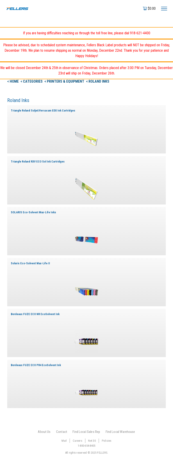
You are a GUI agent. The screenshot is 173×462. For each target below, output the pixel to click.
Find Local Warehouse (120, 432)
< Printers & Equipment (64, 81)
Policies (107, 440)
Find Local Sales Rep (86, 432)
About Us (44, 432)
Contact (61, 432)
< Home (13, 81)
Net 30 (92, 440)
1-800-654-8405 (87, 445)
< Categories (31, 81)
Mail (64, 440)
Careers (77, 440)
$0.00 (152, 8)
